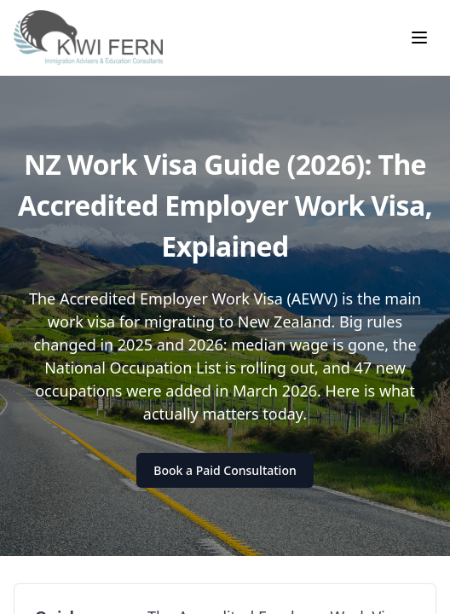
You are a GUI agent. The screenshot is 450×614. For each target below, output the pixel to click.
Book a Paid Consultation (224, 470)
